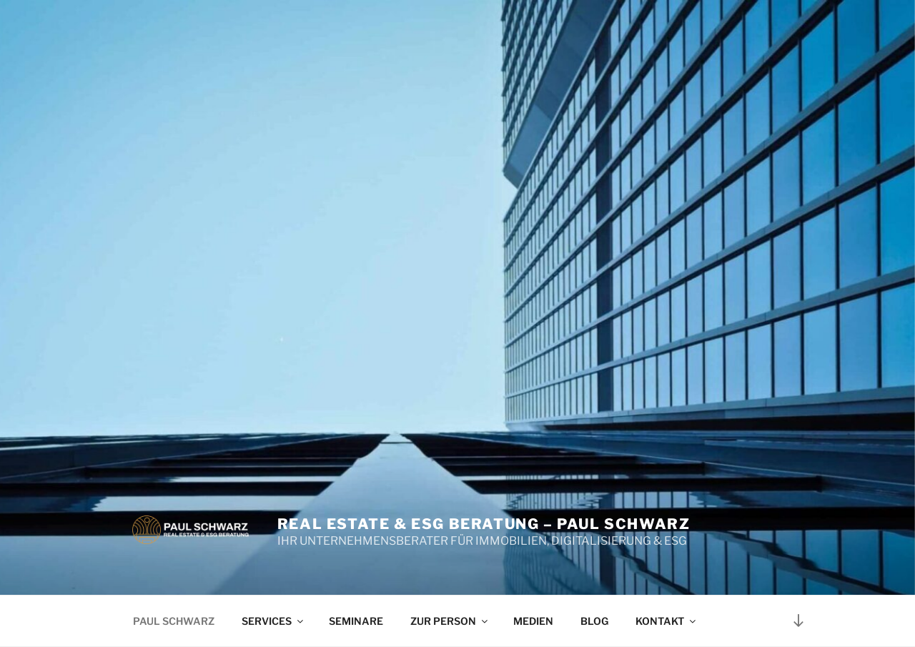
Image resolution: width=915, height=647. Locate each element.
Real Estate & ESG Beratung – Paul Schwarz (484, 524)
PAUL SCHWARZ (173, 621)
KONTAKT (666, 621)
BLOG (594, 621)
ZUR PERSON (450, 621)
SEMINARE (356, 621)
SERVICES (273, 621)
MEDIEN (533, 621)
